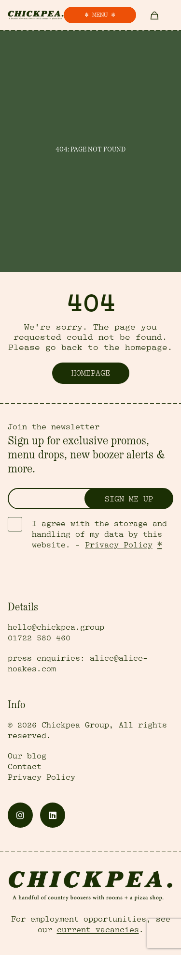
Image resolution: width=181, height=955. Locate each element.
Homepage (90, 373)
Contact (25, 766)
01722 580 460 (39, 638)
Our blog (27, 756)
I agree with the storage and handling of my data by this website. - (99, 534)
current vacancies (98, 929)
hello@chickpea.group (56, 627)
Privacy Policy (119, 545)
